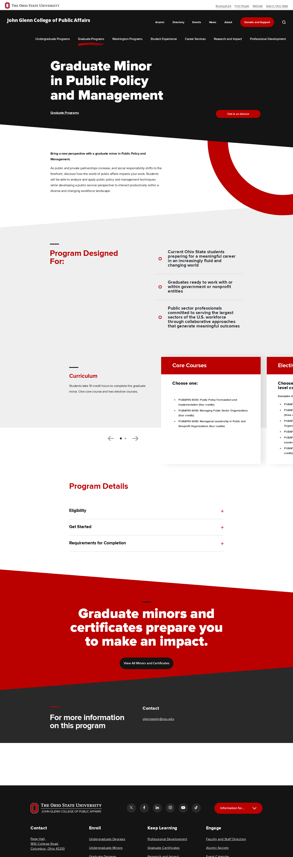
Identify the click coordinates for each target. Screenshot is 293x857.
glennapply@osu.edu (158, 719)
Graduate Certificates (164, 848)
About (228, 22)
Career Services (195, 39)
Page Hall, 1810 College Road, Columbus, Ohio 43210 (48, 844)
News (212, 22)
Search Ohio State (277, 6)
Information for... (232, 808)
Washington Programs (127, 39)
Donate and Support (257, 22)
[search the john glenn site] (284, 22)
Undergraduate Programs (52, 39)
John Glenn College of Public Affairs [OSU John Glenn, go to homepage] (48, 20)
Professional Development (268, 39)
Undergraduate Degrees (107, 839)
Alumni (159, 22)
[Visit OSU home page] (66, 808)
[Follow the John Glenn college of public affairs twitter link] (131, 808)
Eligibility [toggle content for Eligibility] (77, 510)
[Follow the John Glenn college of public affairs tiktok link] (196, 808)
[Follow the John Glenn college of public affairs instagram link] (170, 808)
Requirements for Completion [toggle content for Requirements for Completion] (97, 546)
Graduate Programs (91, 39)
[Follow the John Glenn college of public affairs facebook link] (144, 808)
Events (196, 22)
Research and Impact (228, 39)
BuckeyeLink (223, 6)
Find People (242, 6)
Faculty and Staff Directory (226, 839)
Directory (178, 22)
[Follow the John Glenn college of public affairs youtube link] (183, 808)
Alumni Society (217, 848)
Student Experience (164, 39)
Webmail (258, 6)
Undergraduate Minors (106, 848)
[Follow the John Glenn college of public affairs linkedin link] (157, 808)
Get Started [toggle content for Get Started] (80, 527)
